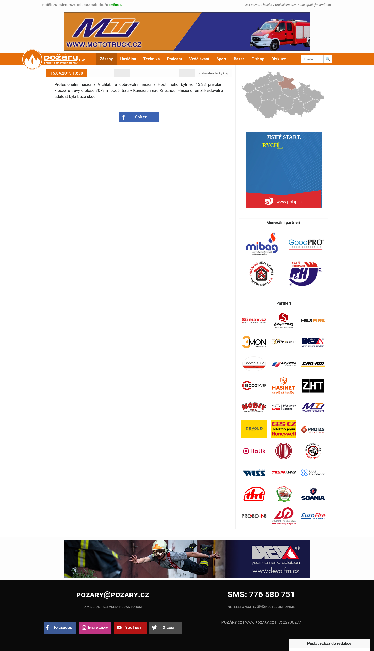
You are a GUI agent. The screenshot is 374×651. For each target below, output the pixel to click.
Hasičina (128, 59)
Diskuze (278, 59)
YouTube (133, 627)
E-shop (257, 59)
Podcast (174, 59)
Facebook (63, 627)
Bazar (239, 59)
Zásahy (106, 59)
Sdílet (141, 117)
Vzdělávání (199, 59)
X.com (168, 627)
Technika (151, 59)
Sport (221, 59)
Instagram (98, 627)
